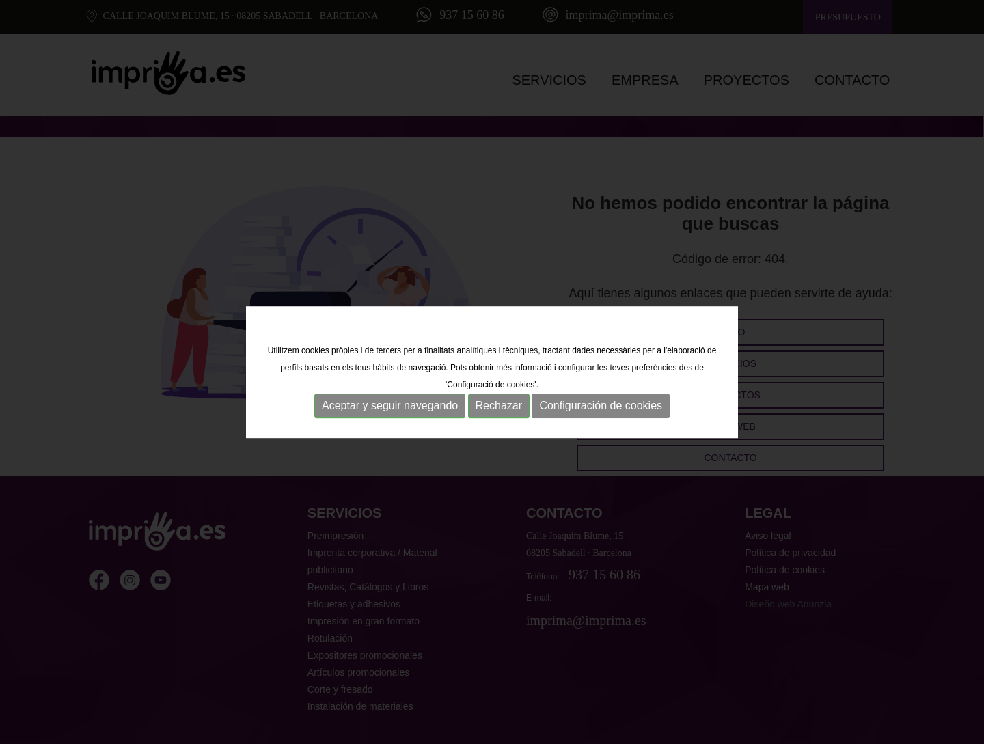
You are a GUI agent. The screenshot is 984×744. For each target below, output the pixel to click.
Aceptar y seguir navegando (390, 406)
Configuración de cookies (600, 406)
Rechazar (499, 406)
